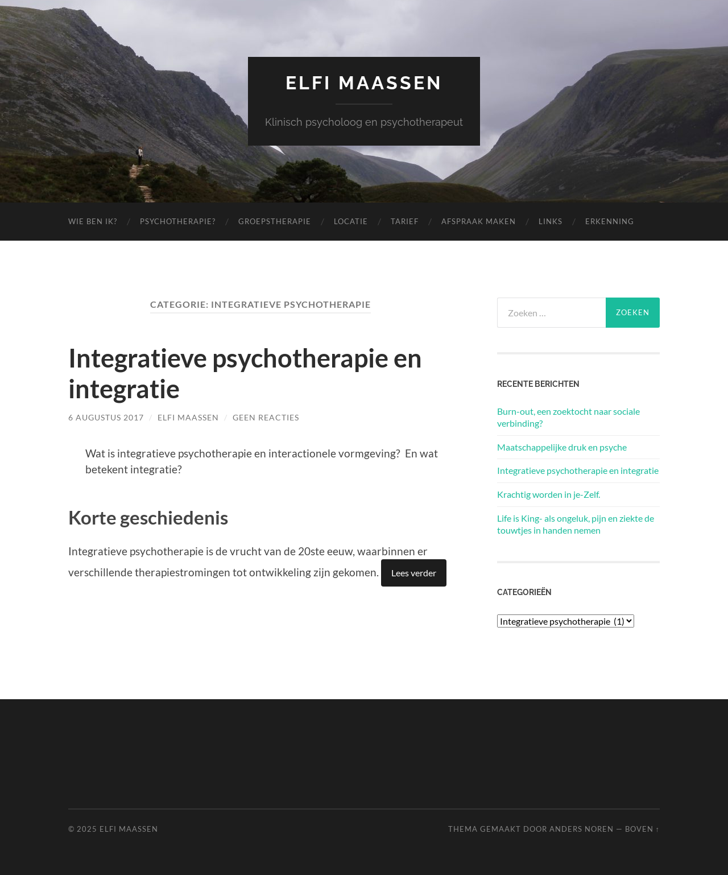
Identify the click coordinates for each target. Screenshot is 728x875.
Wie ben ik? (92, 221)
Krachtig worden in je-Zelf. (548, 494)
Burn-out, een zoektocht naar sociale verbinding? (568, 417)
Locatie (351, 221)
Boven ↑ (642, 828)
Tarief (405, 221)
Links (550, 221)
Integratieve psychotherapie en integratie (578, 470)
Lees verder (413, 572)
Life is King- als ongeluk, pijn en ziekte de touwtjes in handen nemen (575, 524)
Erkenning (609, 221)
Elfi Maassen (364, 82)
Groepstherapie (274, 221)
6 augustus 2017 (106, 417)
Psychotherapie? (178, 221)
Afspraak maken (478, 221)
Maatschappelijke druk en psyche (562, 446)
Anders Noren (581, 828)
